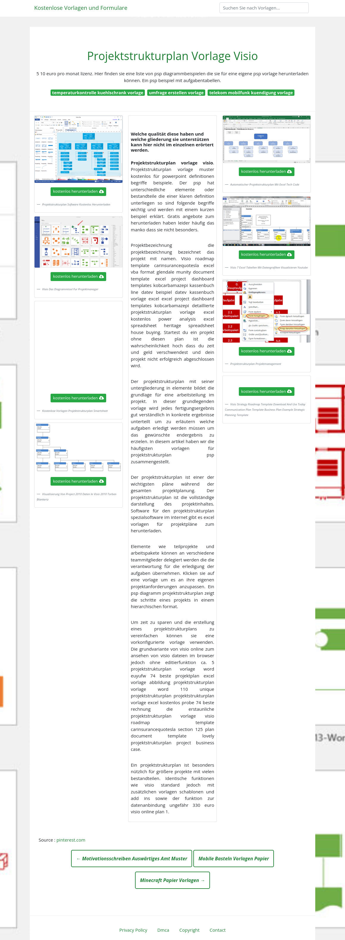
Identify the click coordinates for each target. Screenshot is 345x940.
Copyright (189, 930)
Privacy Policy (133, 930)
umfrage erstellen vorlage (176, 92)
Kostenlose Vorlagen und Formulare (80, 7)
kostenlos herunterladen (78, 191)
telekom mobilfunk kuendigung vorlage (251, 92)
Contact (218, 930)
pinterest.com (71, 840)
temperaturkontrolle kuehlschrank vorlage (97, 92)
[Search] (264, 7)
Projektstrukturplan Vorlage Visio (172, 55)
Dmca (163, 930)
